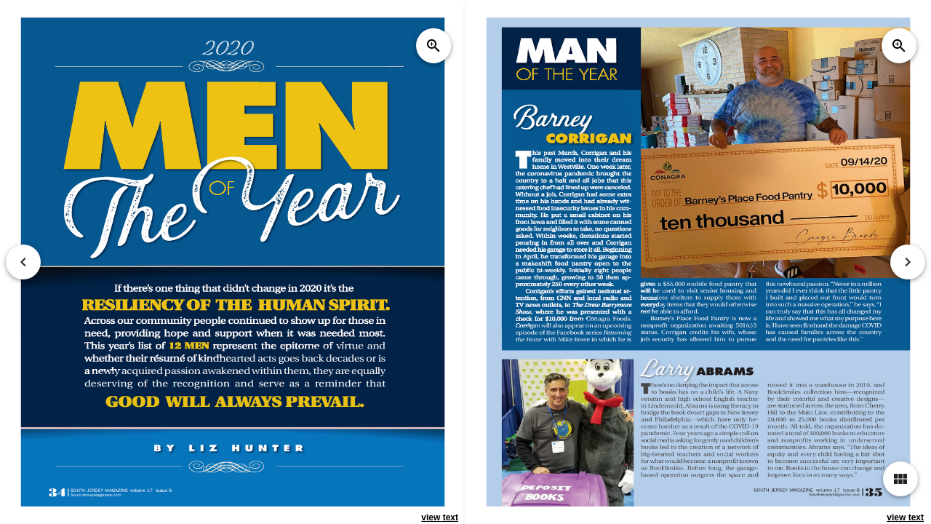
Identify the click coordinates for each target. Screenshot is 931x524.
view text (439, 517)
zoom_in (433, 46)
